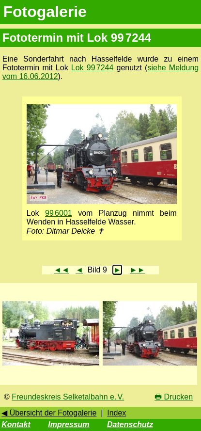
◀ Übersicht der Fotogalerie (48, 413)
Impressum (68, 424)
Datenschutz (130, 424)
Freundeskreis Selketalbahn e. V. (68, 397)
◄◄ (61, 270)
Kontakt (16, 424)
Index (116, 413)
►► (137, 270)
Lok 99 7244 (92, 68)
